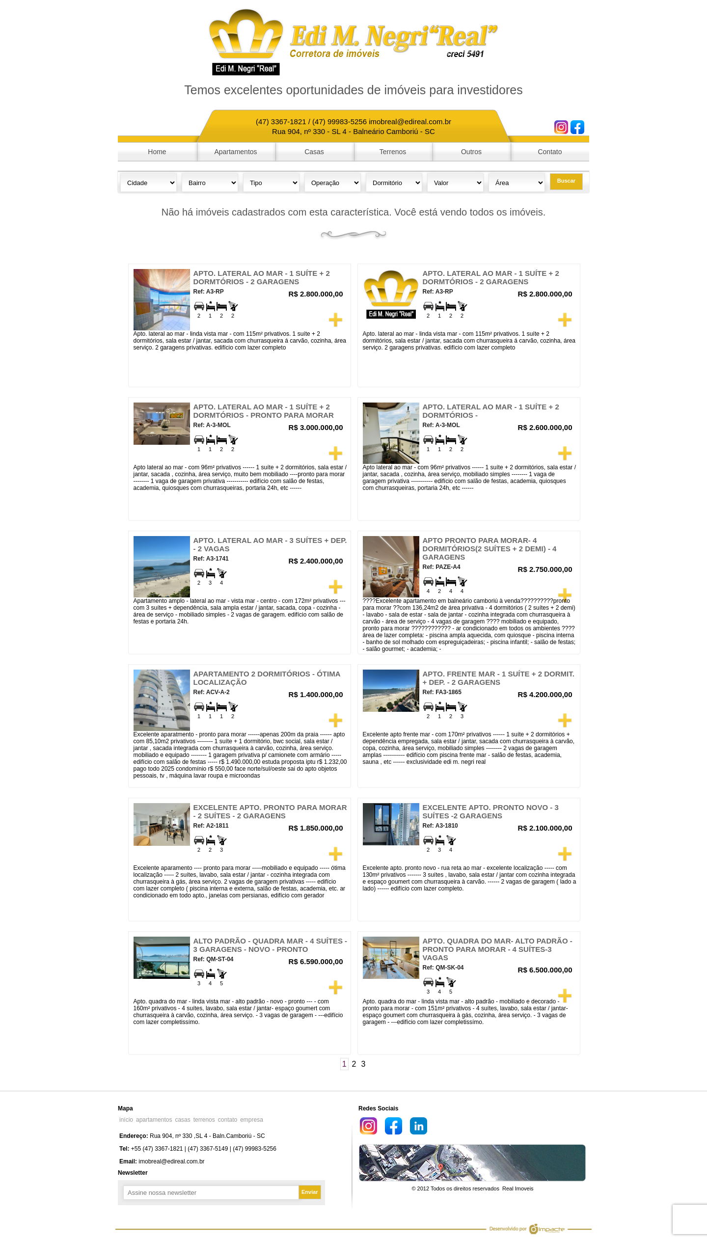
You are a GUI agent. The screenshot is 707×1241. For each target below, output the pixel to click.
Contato (550, 152)
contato (227, 1119)
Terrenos (393, 152)
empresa (251, 1119)
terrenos (204, 1119)
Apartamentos (235, 152)
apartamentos (154, 1119)
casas (182, 1119)
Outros (471, 152)
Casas (314, 152)
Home (157, 152)
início (126, 1119)
